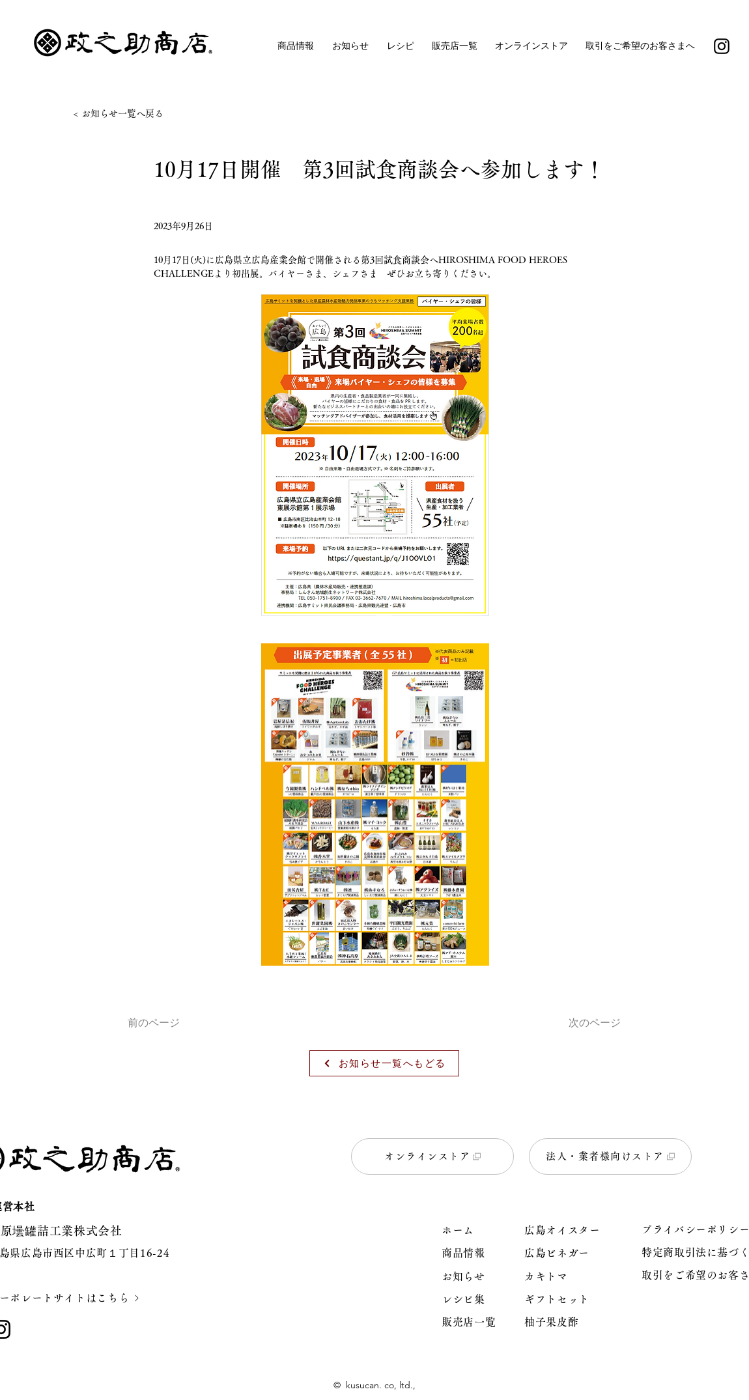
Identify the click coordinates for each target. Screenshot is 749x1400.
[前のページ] (171, 1024)
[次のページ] (588, 1024)
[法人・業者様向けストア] (610, 1156)
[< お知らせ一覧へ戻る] (122, 113)
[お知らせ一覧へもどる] (384, 1063)
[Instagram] (721, 46)
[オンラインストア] (432, 1156)
